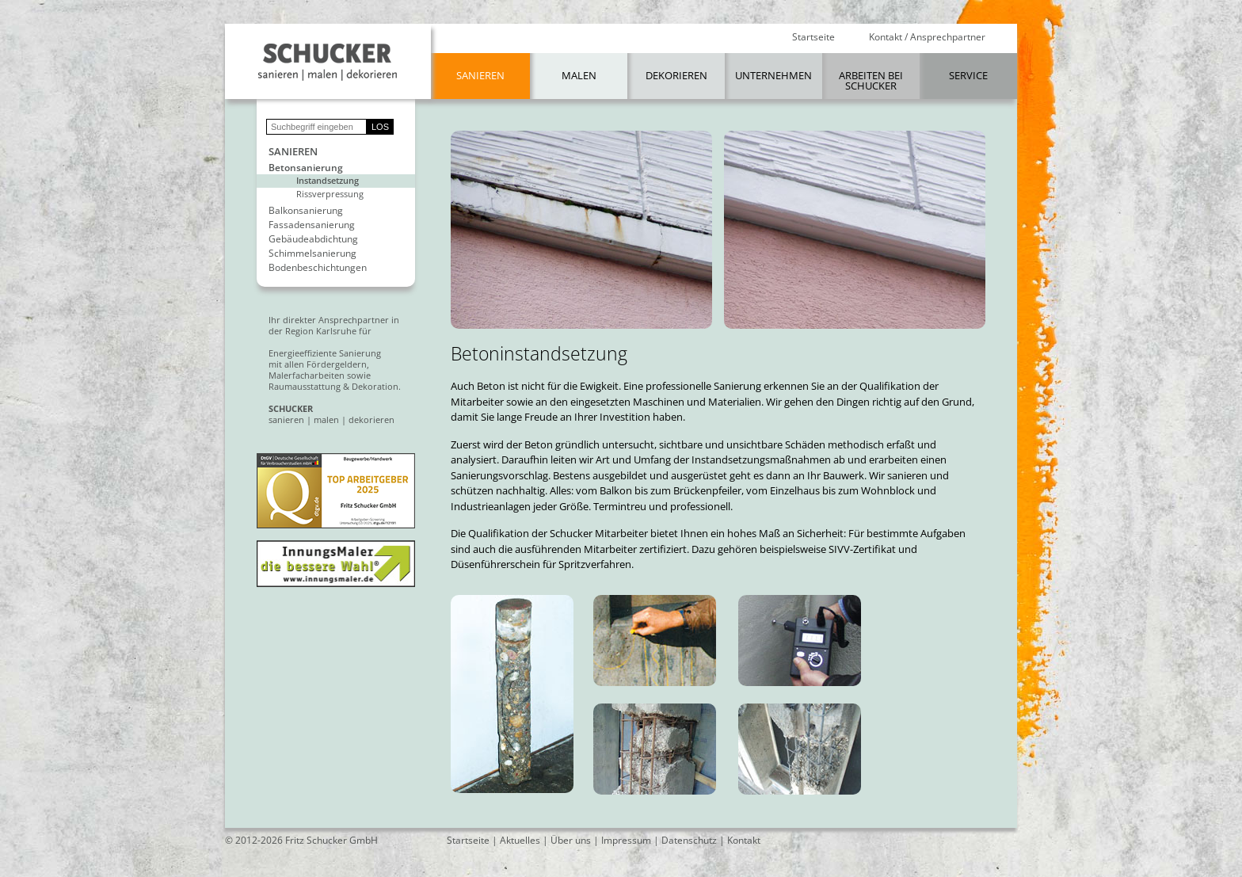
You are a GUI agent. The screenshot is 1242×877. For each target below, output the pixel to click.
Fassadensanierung (312, 225)
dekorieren (371, 419)
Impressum (626, 840)
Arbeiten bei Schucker (871, 80)
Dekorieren (676, 75)
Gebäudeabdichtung (313, 239)
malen (326, 419)
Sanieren (480, 75)
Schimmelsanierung (312, 253)
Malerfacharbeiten (307, 375)
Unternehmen (773, 75)
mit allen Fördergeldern (318, 364)
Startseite (813, 37)
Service (968, 75)
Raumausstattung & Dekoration (333, 386)
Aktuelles (520, 840)
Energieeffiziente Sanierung (325, 353)
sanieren (286, 419)
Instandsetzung (327, 180)
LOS (380, 127)
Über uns (571, 840)
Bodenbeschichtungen (318, 268)
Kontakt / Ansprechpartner (927, 37)
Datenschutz (689, 840)
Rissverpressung (330, 193)
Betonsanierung (306, 168)
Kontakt (743, 840)
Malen (579, 75)
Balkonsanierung (306, 210)
